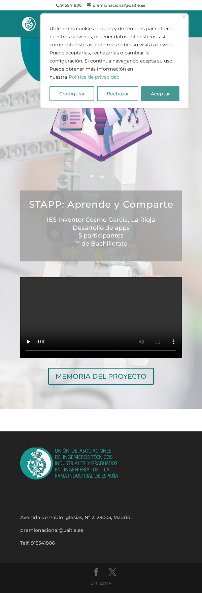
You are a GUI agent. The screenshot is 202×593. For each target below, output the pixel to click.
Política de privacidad (94, 77)
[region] (114, 60)
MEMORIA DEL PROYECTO (101, 376)
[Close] (184, 16)
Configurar (72, 94)
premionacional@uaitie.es (51, 530)
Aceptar (160, 94)
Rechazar (118, 94)
